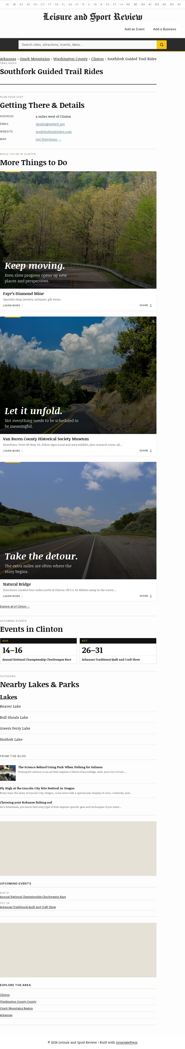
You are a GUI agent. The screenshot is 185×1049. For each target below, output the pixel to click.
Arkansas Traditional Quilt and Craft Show (28, 907)
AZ (21, 4)
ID (83, 4)
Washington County (70, 58)
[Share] (146, 305)
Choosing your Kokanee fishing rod (26, 802)
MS (164, 4)
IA (101, 4)
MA (143, 4)
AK (14, 4)
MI (150, 4)
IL (89, 4)
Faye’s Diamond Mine (23, 293)
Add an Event (134, 29)
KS (108, 4)
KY (115, 4)
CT (50, 4)
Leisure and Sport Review (92, 16)
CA (35, 4)
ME (128, 4)
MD (136, 4)
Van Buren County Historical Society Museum (46, 438)
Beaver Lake (10, 706)
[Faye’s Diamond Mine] (78, 230)
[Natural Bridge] (78, 520)
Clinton (97, 58)
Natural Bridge (17, 584)
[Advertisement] (78, 848)
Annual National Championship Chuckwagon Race (33, 897)
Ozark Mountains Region (16, 1008)
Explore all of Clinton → (15, 606)
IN (95, 4)
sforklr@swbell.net (50, 124)
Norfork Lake (11, 739)
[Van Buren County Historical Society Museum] (78, 375)
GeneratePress (126, 1042)
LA (121, 4)
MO (172, 4)
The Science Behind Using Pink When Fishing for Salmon (60, 767)
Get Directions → (48, 139)
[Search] (162, 44)
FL (63, 4)
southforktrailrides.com (54, 131)
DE (57, 4)
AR (28, 4)
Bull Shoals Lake (14, 717)
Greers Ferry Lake (15, 728)
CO (43, 4)
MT (180, 4)
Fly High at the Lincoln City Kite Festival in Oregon (37, 788)
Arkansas (8, 58)
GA (70, 4)
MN (157, 4)
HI (77, 4)
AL (7, 4)
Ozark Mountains (35, 58)
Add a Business (164, 29)
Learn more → (13, 305)
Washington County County (18, 1001)
